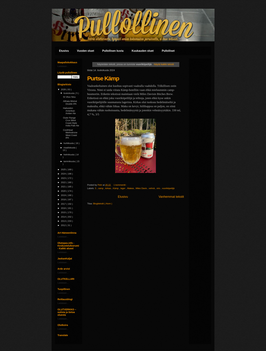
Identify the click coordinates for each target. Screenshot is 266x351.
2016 (63, 208)
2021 (63, 186)
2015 (63, 212)
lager (123, 188)
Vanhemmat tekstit (171, 196)
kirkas (108, 188)
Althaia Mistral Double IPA (70, 102)
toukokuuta (69, 93)
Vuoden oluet (85, 50)
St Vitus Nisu (69, 97)
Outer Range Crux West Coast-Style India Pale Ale (71, 121)
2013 (63, 221)
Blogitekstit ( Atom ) (102, 203)
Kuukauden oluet (143, 50)
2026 (63, 89)
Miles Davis (142, 188)
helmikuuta (69, 154)
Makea (131, 188)
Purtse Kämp (103, 78)
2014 (63, 217)
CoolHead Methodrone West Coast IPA (70, 134)
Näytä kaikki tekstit (164, 64)
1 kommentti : (120, 185)
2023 (63, 178)
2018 (63, 199)
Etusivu (64, 50)
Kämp (116, 188)
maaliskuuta (70, 147)
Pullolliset (168, 50)
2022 (63, 182)
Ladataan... (63, 66)
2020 (63, 191)
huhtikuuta (69, 143)
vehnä (152, 188)
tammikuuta (70, 161)
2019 (63, 195)
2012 (63, 225)
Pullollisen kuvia (113, 50)
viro (159, 188)
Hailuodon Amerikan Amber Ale (69, 111)
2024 (63, 173)
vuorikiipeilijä (168, 188)
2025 (63, 169)
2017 (63, 204)
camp (101, 188)
